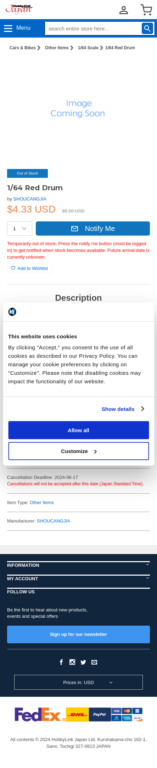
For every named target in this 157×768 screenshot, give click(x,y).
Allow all (78, 430)
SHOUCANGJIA (29, 199)
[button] (137, 67)
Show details (118, 409)
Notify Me (93, 228)
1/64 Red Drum (120, 47)
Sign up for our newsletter (78, 634)
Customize (78, 451)
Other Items (57, 47)
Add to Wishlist (29, 268)
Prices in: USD (78, 682)
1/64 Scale (88, 47)
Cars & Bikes (23, 47)
